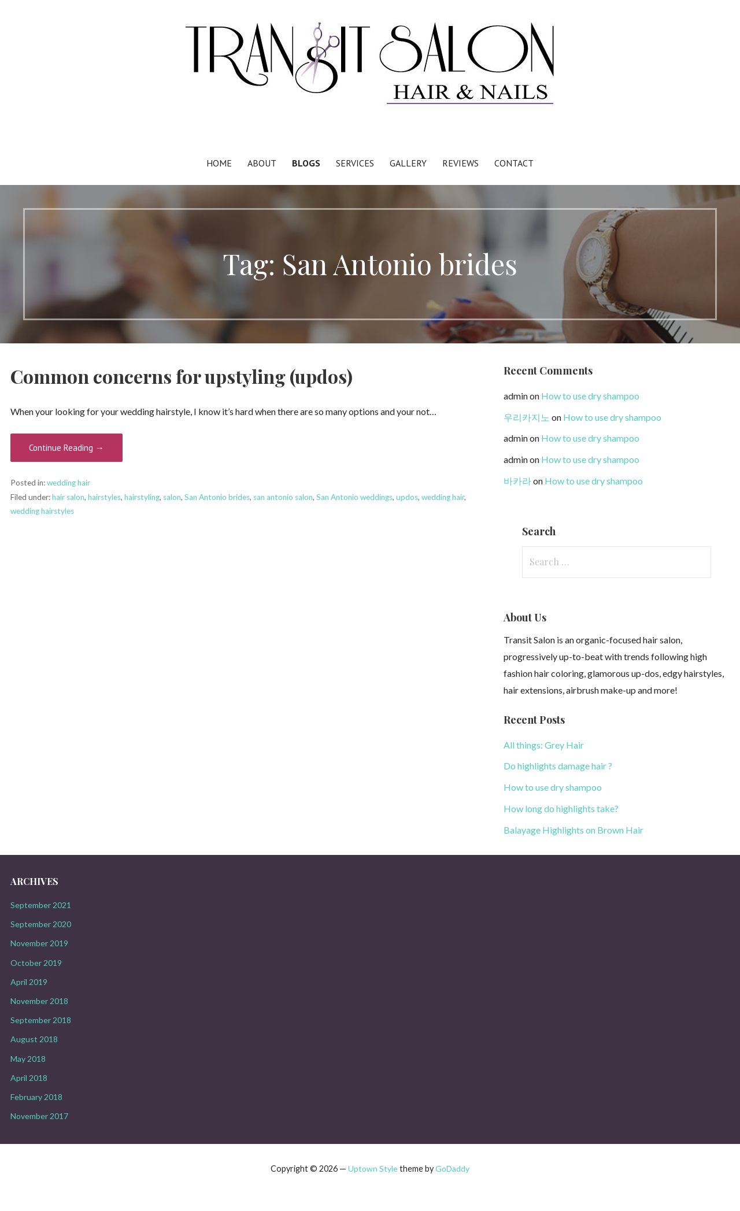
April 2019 (28, 982)
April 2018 (28, 1078)
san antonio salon (283, 497)
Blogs (306, 163)
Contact (514, 163)
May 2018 (28, 1059)
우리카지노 (527, 417)
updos (407, 497)
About (261, 163)
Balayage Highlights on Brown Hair (573, 829)
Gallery (408, 163)
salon (172, 497)
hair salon (68, 497)
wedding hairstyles (42, 511)
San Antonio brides (217, 497)
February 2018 (36, 1097)
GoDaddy (452, 1168)
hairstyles (104, 497)
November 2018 (39, 1001)
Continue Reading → (66, 447)
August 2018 (34, 1039)
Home (219, 163)
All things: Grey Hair (544, 744)
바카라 (517, 480)
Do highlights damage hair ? (558, 765)
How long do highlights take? (561, 808)
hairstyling (142, 497)
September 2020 (40, 924)
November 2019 (39, 943)
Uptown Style (373, 1168)
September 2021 (40, 905)
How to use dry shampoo (590, 395)
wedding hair (68, 482)
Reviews (460, 163)
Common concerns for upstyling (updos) (181, 376)
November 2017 (39, 1116)
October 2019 (36, 963)
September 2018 (40, 1020)
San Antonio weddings (354, 497)
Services (355, 163)
